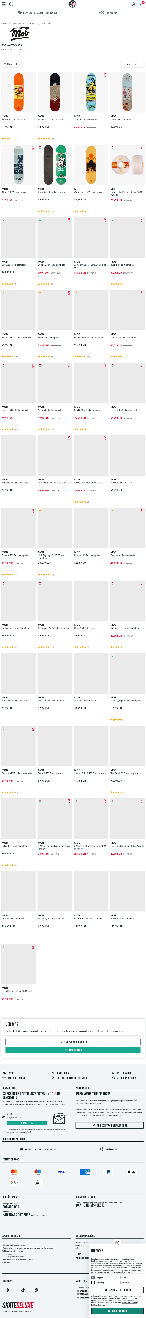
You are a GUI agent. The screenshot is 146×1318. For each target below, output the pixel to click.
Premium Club (83, 1088)
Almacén (79, 1245)
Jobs (77, 1248)
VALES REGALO (83, 1258)
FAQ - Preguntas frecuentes (69, 1078)
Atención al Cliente (125, 1078)
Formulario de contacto (40, 1215)
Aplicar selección (117, 1290)
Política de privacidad (84, 1291)
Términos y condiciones (85, 1288)
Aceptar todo (117, 1311)
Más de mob (73, 1049)
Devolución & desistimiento (13, 1245)
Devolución (60, 1073)
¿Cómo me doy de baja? (23, 1132)
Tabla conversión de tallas (12, 1251)
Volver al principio (73, 1042)
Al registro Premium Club (109, 1125)
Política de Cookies (83, 1294)
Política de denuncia (84, 1298)
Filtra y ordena (11, 64)
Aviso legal (82, 1281)
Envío (8, 1073)
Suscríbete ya (27, 1123)
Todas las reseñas (9, 1254)
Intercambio (121, 1073)
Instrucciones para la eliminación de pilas (18, 1259)
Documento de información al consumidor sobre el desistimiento (28, 1248)
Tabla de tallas (13, 1078)
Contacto (6, 1262)
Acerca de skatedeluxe (84, 1242)
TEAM (78, 1254)
